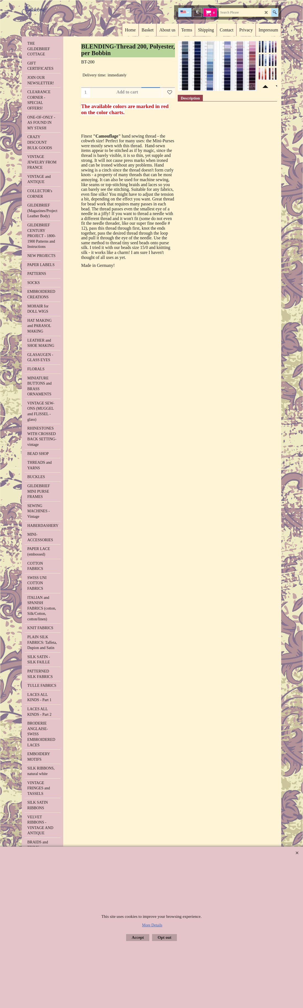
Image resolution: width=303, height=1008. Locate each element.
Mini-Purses (163, 140)
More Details (152, 925)
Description (190, 98)
